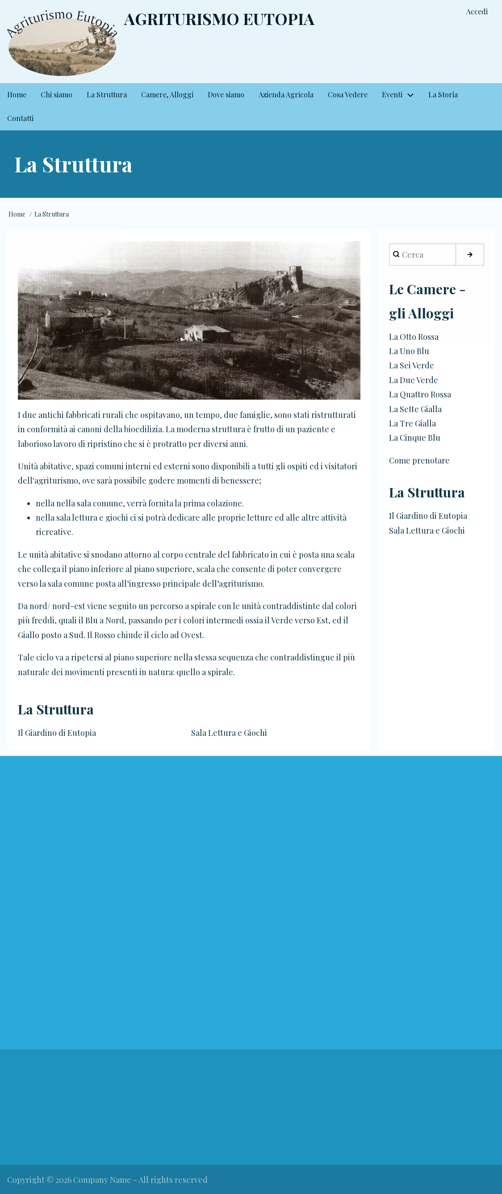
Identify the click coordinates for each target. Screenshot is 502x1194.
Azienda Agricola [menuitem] (286, 94)
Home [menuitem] (16, 94)
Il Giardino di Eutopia (57, 732)
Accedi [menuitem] (477, 11)
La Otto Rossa (414, 336)
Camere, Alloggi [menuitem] (167, 94)
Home (16, 214)
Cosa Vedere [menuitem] (348, 94)
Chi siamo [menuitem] (56, 94)
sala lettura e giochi (92, 517)
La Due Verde (413, 380)
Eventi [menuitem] (392, 94)
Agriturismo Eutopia (219, 18)
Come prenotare (419, 460)
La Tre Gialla (412, 423)
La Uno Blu (409, 351)
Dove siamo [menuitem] (226, 94)
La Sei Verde (411, 365)
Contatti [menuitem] (20, 118)
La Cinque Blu (414, 437)
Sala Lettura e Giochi (229, 732)
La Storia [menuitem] (443, 94)
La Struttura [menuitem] (107, 94)
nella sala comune (89, 503)
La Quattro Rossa (420, 394)
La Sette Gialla (415, 409)
